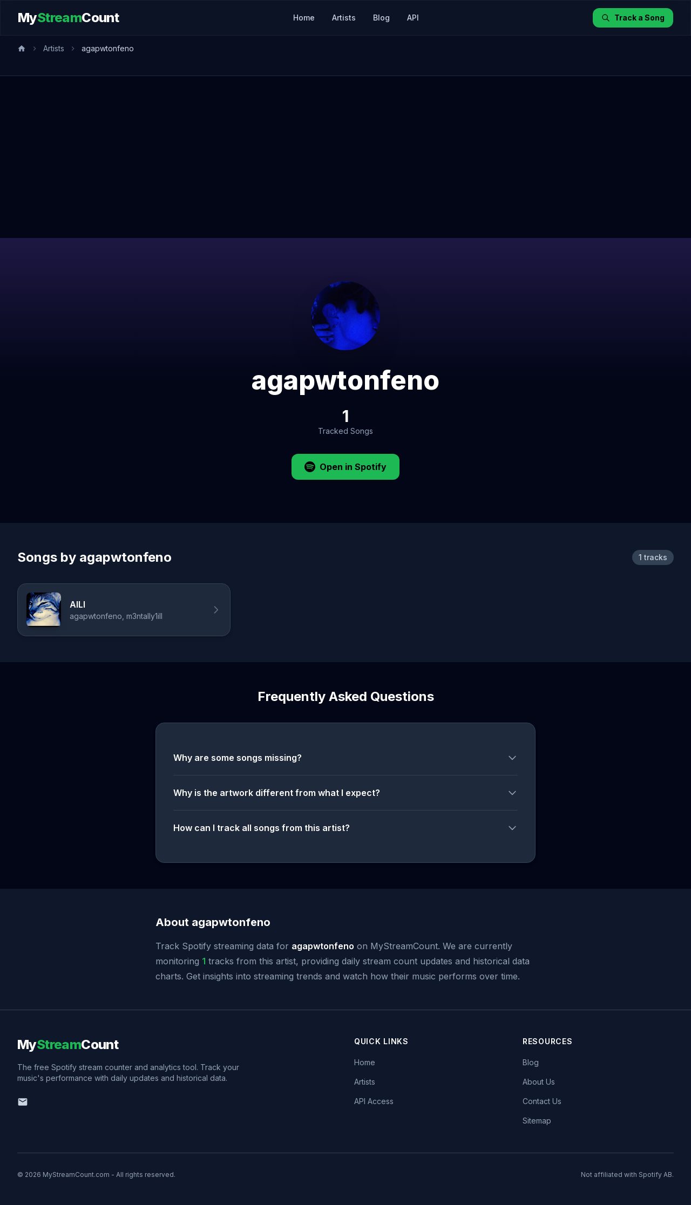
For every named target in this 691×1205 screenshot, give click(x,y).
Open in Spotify (345, 466)
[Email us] (22, 1102)
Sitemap (537, 1120)
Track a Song (633, 17)
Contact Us (542, 1101)
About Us (539, 1081)
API (413, 17)
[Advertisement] (345, 157)
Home (304, 17)
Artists (344, 17)
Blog (381, 17)
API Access (374, 1101)
